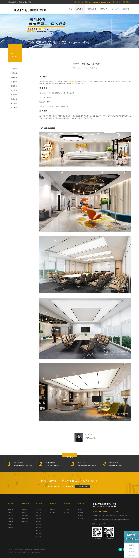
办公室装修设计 (72, 81)
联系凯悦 (10, 509)
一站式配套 (25, 518)
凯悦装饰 (30, 10)
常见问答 (80, 518)
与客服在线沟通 (82, 486)
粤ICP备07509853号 (36, 552)
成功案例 (79, 9)
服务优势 (24, 512)
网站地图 (10, 552)
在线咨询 (117, 2)
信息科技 (14, 82)
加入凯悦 (10, 527)
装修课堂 (80, 512)
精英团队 (103, 9)
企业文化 (10, 515)
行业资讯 (80, 515)
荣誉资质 (10, 518)
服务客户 (24, 521)
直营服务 (24, 509)
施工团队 (66, 512)
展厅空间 (14, 103)
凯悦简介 (10, 512)
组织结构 (10, 524)
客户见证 (52, 512)
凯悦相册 (10, 521)
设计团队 (66, 509)
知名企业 (14, 69)
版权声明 (17, 552)
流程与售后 (25, 515)
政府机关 (14, 99)
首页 (70, 9)
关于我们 (114, 9)
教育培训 (14, 95)
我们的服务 (91, 9)
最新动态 (80, 509)
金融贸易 (14, 77)
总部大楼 (14, 73)
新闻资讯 (125, 9)
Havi (91, 434)
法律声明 (25, 552)
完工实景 (14, 108)
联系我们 (127, 2)
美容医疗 (14, 86)
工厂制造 (14, 90)
